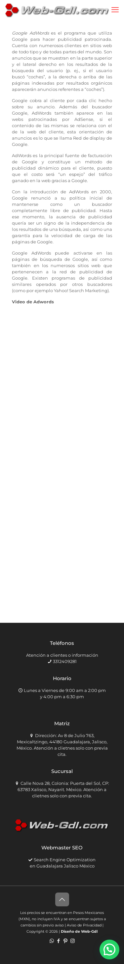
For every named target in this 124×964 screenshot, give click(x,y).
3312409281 (65, 661)
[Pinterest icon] (65, 941)
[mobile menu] (115, 9)
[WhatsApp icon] (51, 941)
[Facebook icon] (58, 941)
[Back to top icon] (62, 899)
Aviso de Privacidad (84, 925)
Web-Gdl (89, 931)
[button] (109, 949)
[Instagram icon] (72, 941)
